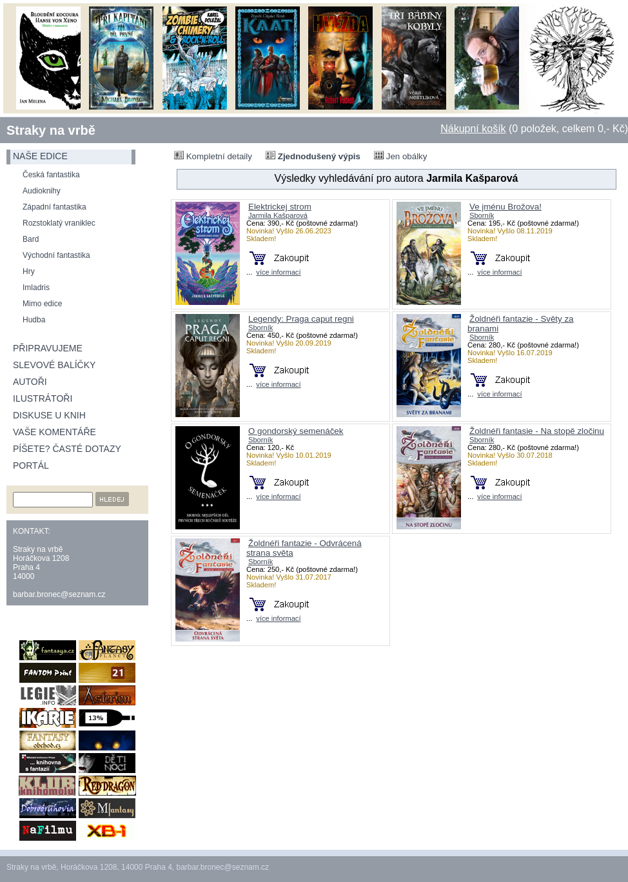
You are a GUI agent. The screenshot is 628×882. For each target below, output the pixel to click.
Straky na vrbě (50, 130)
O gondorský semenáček (295, 431)
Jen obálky (400, 156)
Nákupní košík (472, 128)
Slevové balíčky (54, 365)
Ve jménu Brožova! (505, 206)
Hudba (34, 319)
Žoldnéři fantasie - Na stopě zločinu (536, 431)
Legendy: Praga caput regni (301, 319)
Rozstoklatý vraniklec (59, 223)
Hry (29, 271)
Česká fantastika (51, 174)
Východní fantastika (56, 255)
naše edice (40, 156)
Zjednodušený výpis (313, 156)
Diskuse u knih (49, 415)
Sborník (481, 215)
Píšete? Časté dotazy (67, 449)
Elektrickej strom (279, 206)
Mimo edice (42, 303)
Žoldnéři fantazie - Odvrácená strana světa (304, 548)
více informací (278, 272)
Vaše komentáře (54, 432)
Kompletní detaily (213, 156)
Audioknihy (42, 190)
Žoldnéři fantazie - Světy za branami (520, 323)
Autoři (30, 382)
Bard (31, 239)
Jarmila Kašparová (278, 215)
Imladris (36, 287)
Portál (31, 465)
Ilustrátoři (42, 398)
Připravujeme (48, 348)
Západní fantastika (54, 206)
